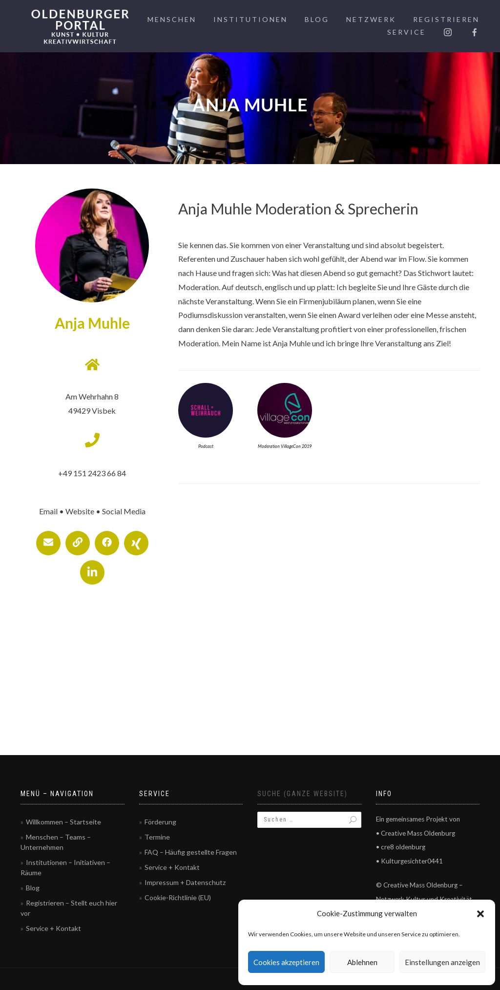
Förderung (160, 822)
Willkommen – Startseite (63, 822)
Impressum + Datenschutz (185, 882)
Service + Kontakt (53, 928)
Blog (317, 19)
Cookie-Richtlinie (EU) (178, 897)
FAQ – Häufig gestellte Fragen (191, 852)
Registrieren (446, 19)
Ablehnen (362, 962)
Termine (157, 837)
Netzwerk (371, 19)
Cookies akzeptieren (286, 962)
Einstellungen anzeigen (442, 962)
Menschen (171, 19)
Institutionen (250, 19)
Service (406, 32)
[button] (480, 914)
